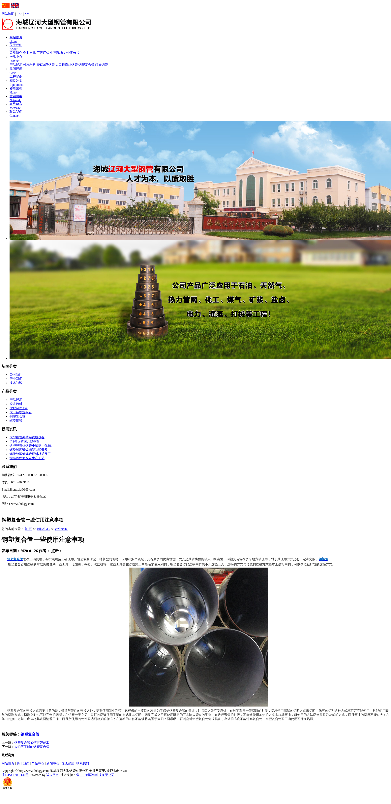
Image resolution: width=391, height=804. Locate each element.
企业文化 (29, 52)
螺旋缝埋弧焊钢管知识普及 (29, 449)
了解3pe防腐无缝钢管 (25, 441)
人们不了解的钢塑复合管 (31, 746)
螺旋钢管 (101, 64)
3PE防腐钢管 (46, 64)
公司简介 (16, 52)
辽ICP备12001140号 (15, 775)
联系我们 (82, 763)
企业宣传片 (71, 52)
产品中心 (37, 763)
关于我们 (22, 763)
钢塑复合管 (86, 64)
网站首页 (8, 763)
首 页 (28, 529)
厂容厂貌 (43, 52)
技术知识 (16, 383)
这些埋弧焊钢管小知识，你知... (31, 445)
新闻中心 (43, 529)
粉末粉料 (29, 64)
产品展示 (16, 64)
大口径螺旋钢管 (66, 64)
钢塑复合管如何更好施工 (31, 742)
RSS (19, 13)
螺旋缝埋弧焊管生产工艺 (27, 458)
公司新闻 (16, 374)
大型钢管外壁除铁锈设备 (27, 437)
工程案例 (16, 76)
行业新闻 (16, 378)
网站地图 (8, 13)
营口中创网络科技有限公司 (95, 775)
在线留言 (67, 763)
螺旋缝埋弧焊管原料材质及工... (31, 454)
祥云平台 (52, 775)
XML (28, 13)
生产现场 (56, 52)
